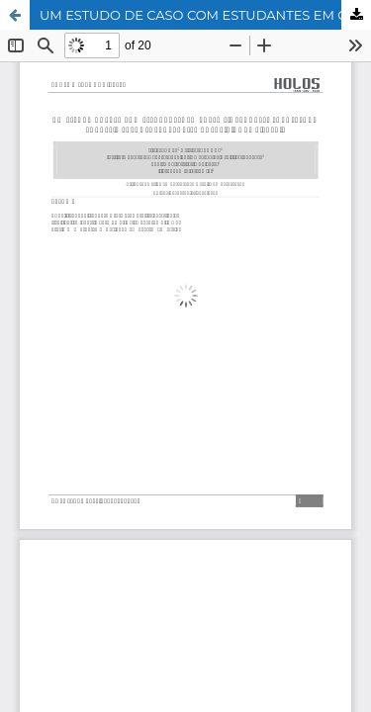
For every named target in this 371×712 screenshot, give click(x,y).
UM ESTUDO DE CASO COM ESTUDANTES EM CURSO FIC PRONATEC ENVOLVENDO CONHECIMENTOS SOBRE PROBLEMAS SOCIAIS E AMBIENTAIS (205, 15)
